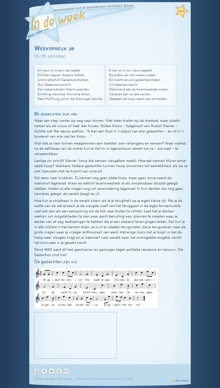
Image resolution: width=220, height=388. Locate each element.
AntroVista (180, 380)
